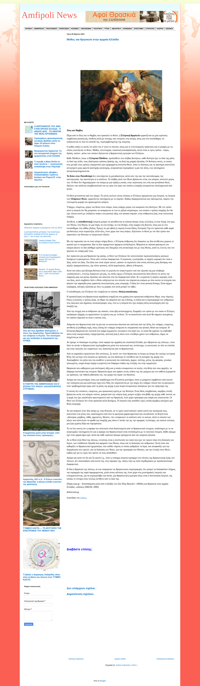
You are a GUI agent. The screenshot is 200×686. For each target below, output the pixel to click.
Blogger (103, 681)
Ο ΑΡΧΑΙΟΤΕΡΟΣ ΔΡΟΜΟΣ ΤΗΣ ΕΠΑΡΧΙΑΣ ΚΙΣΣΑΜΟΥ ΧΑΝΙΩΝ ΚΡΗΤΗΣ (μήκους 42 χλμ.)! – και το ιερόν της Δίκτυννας (42, 234)
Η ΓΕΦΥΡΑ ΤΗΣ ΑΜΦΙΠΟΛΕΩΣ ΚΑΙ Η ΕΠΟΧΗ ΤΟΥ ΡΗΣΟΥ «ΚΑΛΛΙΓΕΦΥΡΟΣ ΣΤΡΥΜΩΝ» (42, 386)
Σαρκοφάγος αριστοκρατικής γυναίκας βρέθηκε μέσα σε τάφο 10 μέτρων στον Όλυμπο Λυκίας (48, 142)
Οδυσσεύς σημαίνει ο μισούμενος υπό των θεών (43, 228)
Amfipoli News (49, 15)
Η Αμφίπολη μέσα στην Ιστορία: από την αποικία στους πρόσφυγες (41, 434)
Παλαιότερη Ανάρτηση (165, 659)
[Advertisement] (121, 56)
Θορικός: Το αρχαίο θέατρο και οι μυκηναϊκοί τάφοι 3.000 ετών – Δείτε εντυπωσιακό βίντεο (50, 272)
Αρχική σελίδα (120, 659)
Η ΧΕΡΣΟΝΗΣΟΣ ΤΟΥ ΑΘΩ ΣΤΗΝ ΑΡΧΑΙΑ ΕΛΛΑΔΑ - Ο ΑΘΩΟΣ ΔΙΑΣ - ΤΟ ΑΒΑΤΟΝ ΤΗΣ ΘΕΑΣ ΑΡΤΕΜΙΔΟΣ (47, 130)
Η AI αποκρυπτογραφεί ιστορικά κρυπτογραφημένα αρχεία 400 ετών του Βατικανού (49, 258)
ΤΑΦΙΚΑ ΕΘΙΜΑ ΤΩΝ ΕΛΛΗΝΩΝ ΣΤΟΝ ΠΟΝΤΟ (49, 242)
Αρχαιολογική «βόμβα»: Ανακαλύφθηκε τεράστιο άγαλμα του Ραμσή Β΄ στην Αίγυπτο (47, 176)
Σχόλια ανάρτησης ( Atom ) (126, 665)
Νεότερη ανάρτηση (76, 659)
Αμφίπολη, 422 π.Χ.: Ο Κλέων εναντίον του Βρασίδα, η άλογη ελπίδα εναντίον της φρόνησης (42, 481)
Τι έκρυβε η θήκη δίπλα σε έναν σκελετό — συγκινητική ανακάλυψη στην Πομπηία (48, 164)
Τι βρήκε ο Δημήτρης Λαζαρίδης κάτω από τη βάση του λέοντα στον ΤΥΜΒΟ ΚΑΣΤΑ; (41, 577)
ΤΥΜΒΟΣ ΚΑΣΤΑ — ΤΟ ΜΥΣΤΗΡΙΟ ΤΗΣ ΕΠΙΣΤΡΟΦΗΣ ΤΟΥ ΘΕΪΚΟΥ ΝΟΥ (42, 529)
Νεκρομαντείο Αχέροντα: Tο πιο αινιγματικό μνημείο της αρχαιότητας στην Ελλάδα (48, 153)
